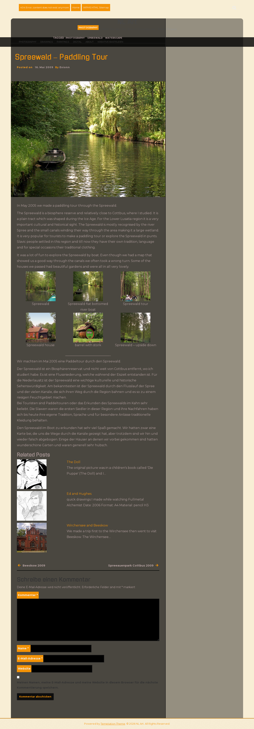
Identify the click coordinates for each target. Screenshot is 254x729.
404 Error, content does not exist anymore (44, 7)
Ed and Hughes (79, 494)
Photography (88, 27)
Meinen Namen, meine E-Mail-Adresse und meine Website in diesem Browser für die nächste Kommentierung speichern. (87, 685)
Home (75, 7)
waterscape (113, 37)
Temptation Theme (113, 723)
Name (23, 648)
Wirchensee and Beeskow (87, 525)
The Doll (73, 462)
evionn (65, 67)
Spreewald (95, 37)
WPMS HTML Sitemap (96, 7)
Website (24, 668)
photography (75, 37)
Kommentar (28, 595)
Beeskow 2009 (34, 565)
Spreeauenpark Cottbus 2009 (131, 565)
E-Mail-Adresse (30, 658)
